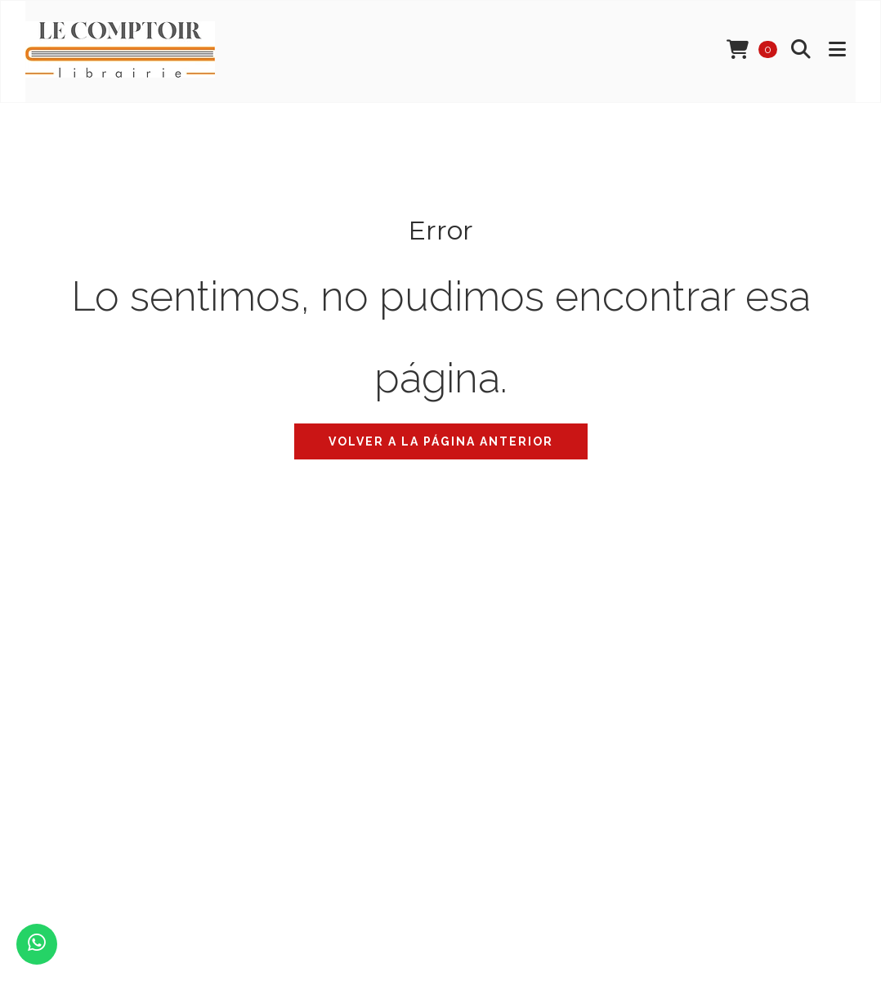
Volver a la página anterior (441, 441)
